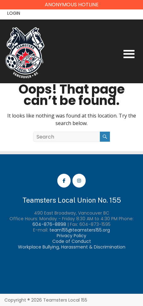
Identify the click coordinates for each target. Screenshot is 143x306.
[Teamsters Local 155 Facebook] (64, 181)
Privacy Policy (71, 235)
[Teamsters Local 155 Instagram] (79, 181)
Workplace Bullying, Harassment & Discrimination (71, 247)
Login (13, 13)
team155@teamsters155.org (79, 230)
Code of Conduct (71, 241)
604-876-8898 (49, 224)
